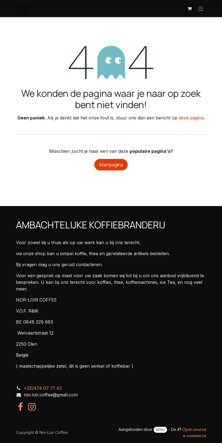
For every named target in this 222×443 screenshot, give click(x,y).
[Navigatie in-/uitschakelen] (200, 8)
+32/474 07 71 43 (43, 388)
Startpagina (111, 165)
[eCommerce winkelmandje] (189, 8)
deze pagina (191, 118)
